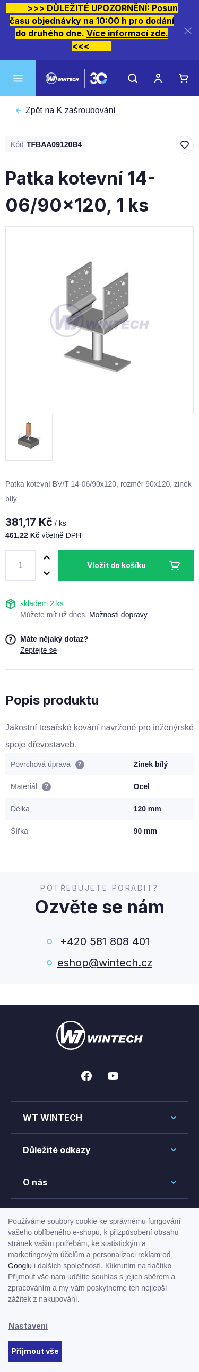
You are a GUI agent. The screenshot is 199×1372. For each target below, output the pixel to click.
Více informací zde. (127, 33)
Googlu (20, 1265)
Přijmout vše (35, 1351)
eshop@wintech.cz (104, 962)
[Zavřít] (187, 30)
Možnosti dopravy (118, 614)
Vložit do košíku (116, 565)
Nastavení (28, 1325)
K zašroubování (70, 110)
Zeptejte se (38, 650)
